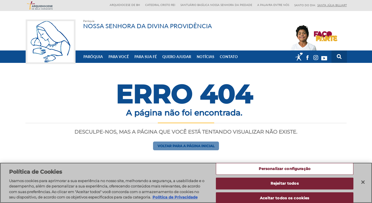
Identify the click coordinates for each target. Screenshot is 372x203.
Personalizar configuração (285, 169)
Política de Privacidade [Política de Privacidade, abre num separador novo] (175, 197)
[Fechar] (363, 182)
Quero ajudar (176, 56)
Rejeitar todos (285, 183)
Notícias (205, 56)
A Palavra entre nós (273, 4)
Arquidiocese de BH (125, 4)
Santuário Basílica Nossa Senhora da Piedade (216, 4)
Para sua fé (145, 56)
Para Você (118, 56)
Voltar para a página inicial (186, 146)
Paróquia (93, 56)
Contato (229, 56)
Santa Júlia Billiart (332, 5)
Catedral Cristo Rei (160, 4)
